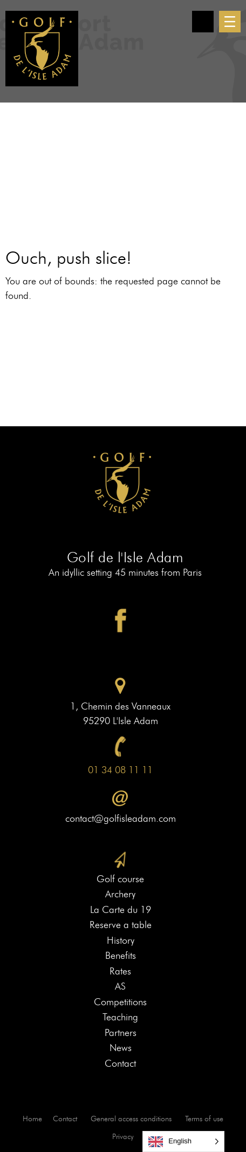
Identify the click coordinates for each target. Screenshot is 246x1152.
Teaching (120, 1017)
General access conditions (131, 1118)
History (120, 940)
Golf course (120, 879)
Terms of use (204, 1118)
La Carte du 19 (120, 910)
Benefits (120, 956)
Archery (120, 894)
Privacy (123, 1136)
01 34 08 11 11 (120, 770)
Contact (120, 1063)
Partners (120, 1033)
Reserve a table (121, 925)
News (121, 1048)
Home (32, 1118)
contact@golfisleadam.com (120, 818)
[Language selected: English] (183, 1141)
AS (120, 986)
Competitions (120, 1002)
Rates (120, 971)
